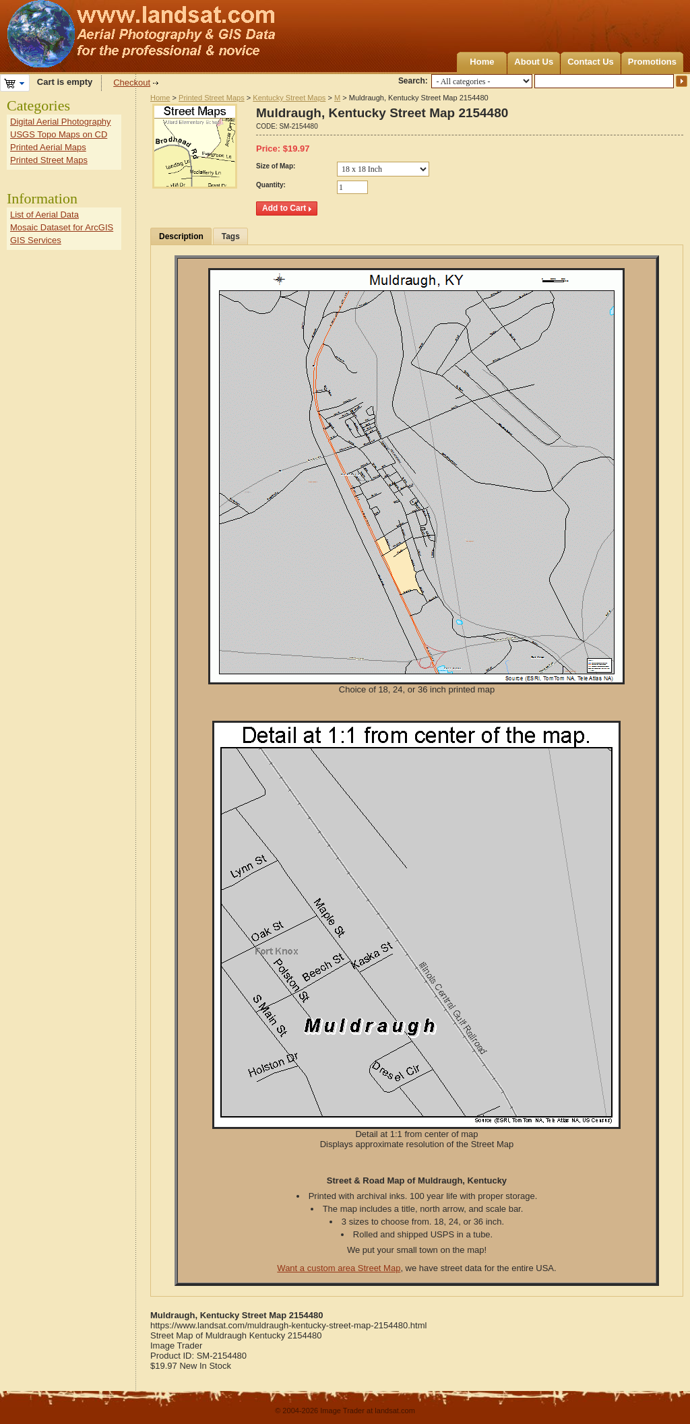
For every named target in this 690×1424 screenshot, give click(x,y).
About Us (533, 62)
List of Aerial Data (44, 214)
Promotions (652, 62)
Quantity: (271, 185)
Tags (231, 236)
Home (482, 62)
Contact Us (590, 62)
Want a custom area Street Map (338, 1268)
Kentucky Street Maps (289, 98)
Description (181, 236)
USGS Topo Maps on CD (58, 134)
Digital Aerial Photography (60, 122)
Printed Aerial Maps (48, 147)
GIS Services (35, 240)
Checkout (131, 82)
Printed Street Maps (212, 98)
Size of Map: (275, 166)
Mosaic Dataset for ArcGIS (61, 227)
